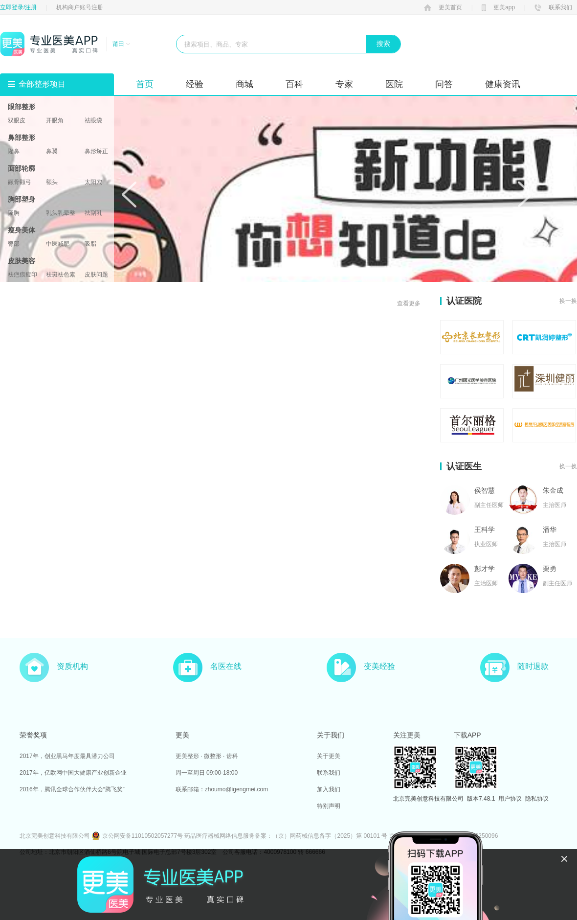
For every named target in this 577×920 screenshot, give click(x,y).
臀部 (14, 243)
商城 (244, 84)
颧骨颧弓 (19, 182)
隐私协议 (537, 798)
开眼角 (55, 120)
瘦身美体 (21, 230)
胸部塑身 (21, 199)
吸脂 (90, 243)
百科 (294, 84)
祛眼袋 (93, 120)
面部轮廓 (21, 168)
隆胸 (14, 212)
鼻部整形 (21, 137)
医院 (394, 84)
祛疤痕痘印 (22, 274)
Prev (129, 194)
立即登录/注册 (18, 7)
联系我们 (553, 7)
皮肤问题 (96, 274)
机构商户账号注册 (79, 7)
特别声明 (328, 806)
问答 (444, 84)
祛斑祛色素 (60, 274)
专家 (344, 84)
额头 (52, 182)
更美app (498, 7)
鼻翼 (52, 151)
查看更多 (409, 303)
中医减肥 (57, 243)
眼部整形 (21, 107)
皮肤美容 (21, 261)
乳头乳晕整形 (60, 212)
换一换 (568, 301)
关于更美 (328, 756)
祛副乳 (93, 212)
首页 (145, 84)
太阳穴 (93, 182)
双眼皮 (16, 120)
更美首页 (443, 7)
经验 (194, 84)
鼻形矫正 (96, 151)
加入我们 (328, 789)
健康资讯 (502, 84)
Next (525, 194)
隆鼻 (14, 151)
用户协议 (510, 798)
